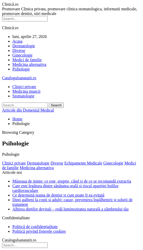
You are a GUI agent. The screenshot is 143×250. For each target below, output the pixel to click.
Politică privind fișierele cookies (39, 231)
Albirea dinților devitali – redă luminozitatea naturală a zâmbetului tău (70, 209)
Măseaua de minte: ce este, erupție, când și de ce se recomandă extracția (71, 181)
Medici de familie (27, 60)
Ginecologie (22, 55)
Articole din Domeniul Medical (28, 110)
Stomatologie (23, 96)
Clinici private (24, 86)
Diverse (18, 50)
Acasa (17, 41)
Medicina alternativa (29, 64)
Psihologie (21, 69)
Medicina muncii (26, 91)
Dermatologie (23, 46)
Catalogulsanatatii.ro (19, 78)
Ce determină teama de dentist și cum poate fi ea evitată (58, 195)
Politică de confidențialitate (35, 226)
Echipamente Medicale (83, 163)
